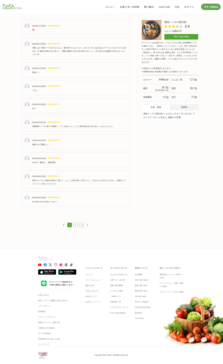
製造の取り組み (141, 285)
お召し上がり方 (91, 291)
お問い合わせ (43, 295)
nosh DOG (139, 318)
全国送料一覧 (115, 302)
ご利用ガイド (115, 296)
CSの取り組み (141, 296)
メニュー (110, 7)
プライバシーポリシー (47, 317)
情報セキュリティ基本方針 (49, 322)
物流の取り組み (141, 291)
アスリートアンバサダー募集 (172, 292)
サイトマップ (43, 344)
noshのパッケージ (92, 302)
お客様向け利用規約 (46, 328)
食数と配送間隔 (116, 285)
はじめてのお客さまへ (119, 274)
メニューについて (93, 268)
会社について (141, 268)
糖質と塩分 (90, 285)
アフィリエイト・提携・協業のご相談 (172, 285)
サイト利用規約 (44, 333)
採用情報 (41, 312)
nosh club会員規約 (118, 313)
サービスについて (118, 268)
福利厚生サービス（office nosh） (170, 276)
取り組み (149, 7)
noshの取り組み (141, 280)
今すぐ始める (210, 7)
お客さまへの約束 (129, 7)
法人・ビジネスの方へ (170, 268)
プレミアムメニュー (93, 280)
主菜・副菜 (156, 107)
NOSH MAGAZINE (143, 307)
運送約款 (138, 313)
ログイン (189, 7)
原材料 (184, 107)
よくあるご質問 (116, 291)
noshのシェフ (91, 296)
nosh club (164, 7)
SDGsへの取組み (142, 302)
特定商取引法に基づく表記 (49, 339)
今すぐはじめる (181, 36)
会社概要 (138, 274)
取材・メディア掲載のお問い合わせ (53, 301)
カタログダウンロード (119, 307)
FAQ (177, 7)
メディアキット (44, 306)
